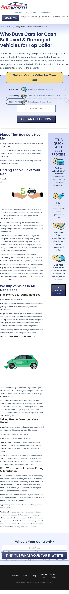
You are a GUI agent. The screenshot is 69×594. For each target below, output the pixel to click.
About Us (18, 13)
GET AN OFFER (10, 18)
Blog (28, 13)
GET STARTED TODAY (58, 290)
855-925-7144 (61, 16)
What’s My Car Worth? (41, 16)
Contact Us (45, 13)
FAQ (25, 575)
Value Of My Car (21, 16)
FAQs (35, 13)
